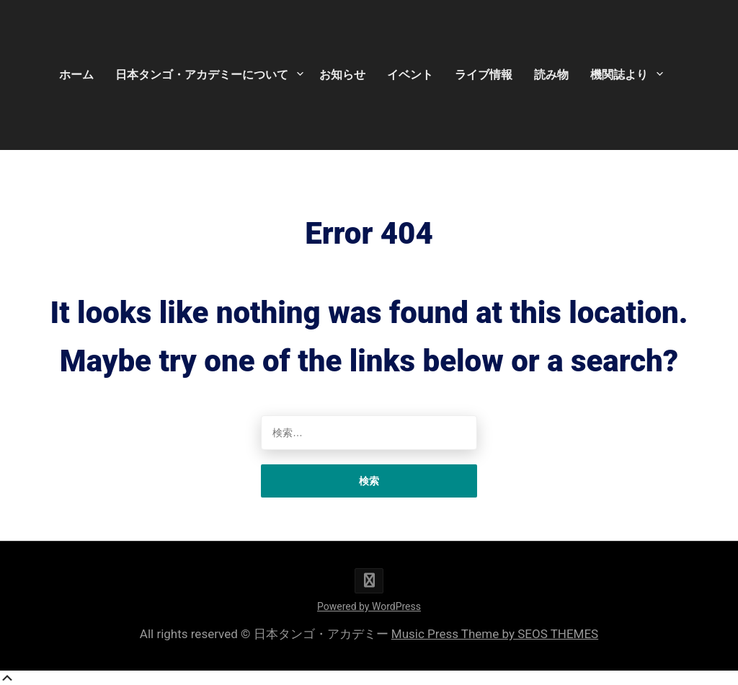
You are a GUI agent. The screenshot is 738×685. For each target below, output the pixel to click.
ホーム (76, 74)
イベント (410, 74)
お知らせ (342, 74)
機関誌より (619, 74)
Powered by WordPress (369, 606)
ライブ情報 (483, 74)
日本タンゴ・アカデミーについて (201, 74)
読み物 (551, 74)
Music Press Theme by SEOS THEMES (494, 634)
